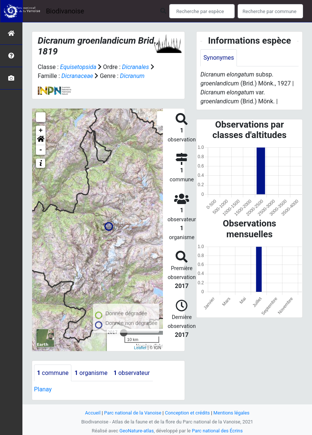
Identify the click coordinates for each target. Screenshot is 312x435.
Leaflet (140, 347)
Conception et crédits (187, 413)
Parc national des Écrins (217, 431)
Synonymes (218, 57)
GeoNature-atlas (136, 431)
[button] (41, 140)
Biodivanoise (65, 11)
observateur (132, 372)
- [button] (41, 149)
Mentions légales (232, 413)
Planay (43, 389)
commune (53, 372)
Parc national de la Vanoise (132, 413)
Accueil (92, 413)
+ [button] (41, 130)
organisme (91, 372)
